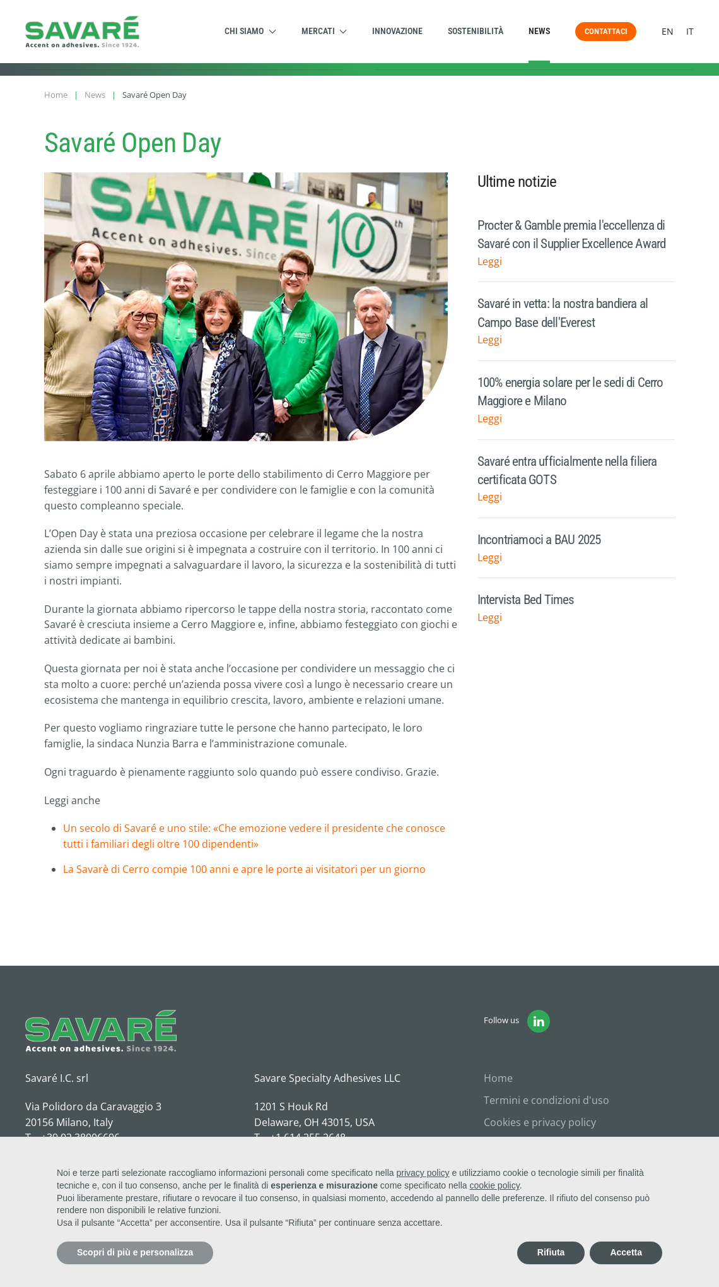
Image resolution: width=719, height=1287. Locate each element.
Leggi (489, 261)
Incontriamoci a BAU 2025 (539, 539)
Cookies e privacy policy (540, 1122)
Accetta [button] (626, 1252)
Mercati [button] (324, 31)
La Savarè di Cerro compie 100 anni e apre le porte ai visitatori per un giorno (244, 869)
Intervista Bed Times (526, 599)
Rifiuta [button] (551, 1252)
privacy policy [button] (423, 1173)
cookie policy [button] (495, 1185)
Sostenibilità (475, 31)
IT (690, 31)
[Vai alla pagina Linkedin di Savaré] (538, 1021)
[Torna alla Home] (82, 31)
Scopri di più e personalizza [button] (135, 1252)
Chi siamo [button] (250, 31)
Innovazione (397, 31)
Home (498, 1078)
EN (668, 31)
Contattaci (606, 31)
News (539, 31)
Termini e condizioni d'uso (546, 1100)
